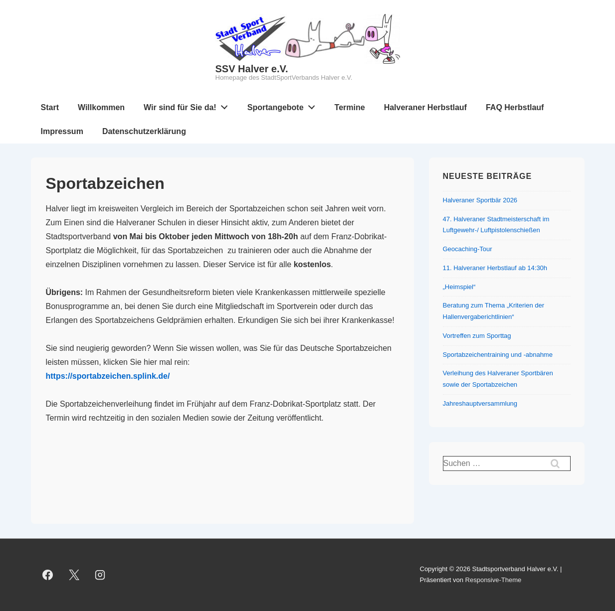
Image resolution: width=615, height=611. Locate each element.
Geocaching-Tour (467, 249)
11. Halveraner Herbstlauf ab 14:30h (495, 268)
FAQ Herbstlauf (515, 107)
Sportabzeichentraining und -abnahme (498, 354)
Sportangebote (284, 105)
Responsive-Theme (493, 580)
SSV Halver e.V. (251, 68)
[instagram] (100, 574)
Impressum (62, 131)
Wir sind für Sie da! (188, 105)
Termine (350, 107)
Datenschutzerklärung (144, 131)
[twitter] (73, 574)
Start (50, 107)
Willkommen (101, 107)
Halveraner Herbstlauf (425, 107)
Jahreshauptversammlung (480, 403)
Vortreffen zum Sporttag (477, 335)
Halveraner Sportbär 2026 (480, 200)
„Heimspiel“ (459, 287)
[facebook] (47, 574)
